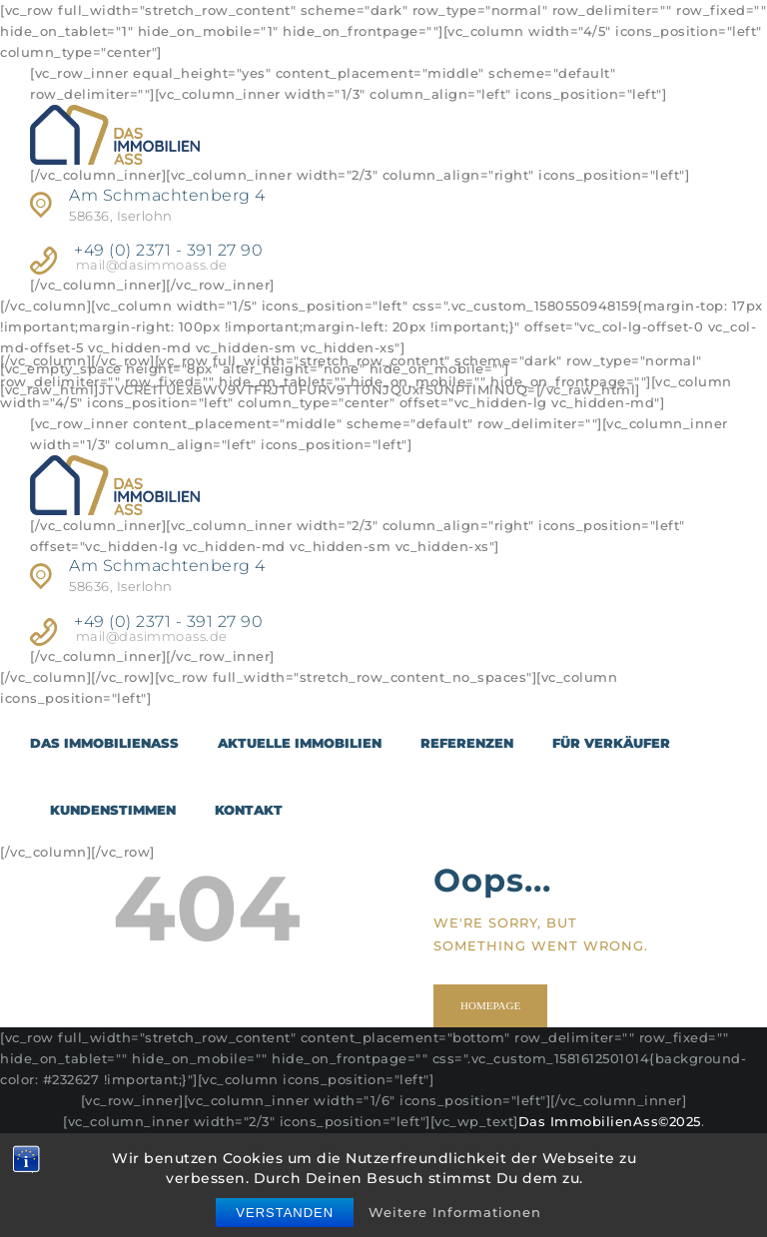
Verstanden (285, 1212)
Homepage (491, 1006)
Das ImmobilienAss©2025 (609, 1121)
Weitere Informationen (455, 1212)
